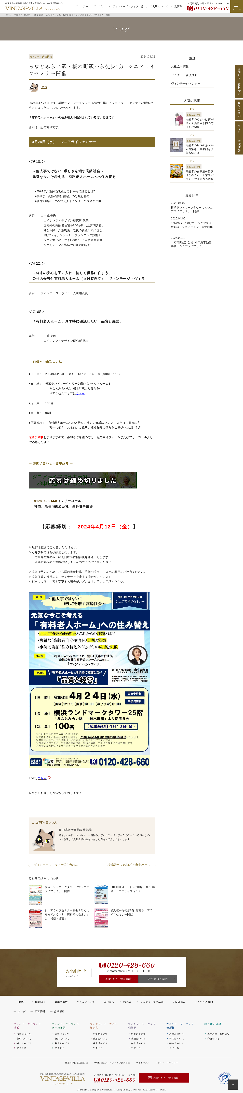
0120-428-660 (211, 8)
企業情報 (59, 1011)
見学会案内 (239, 110)
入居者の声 (179, 1002)
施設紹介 (40, 1002)
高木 (44, 87)
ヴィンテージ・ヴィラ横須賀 (180, 1026)
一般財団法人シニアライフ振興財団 (112, 1062)
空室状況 (109, 1002)
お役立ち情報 (180, 66)
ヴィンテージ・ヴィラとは (90, 6)
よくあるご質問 (204, 1002)
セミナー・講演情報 (184, 75)
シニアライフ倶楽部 (152, 1002)
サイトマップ (142, 1062)
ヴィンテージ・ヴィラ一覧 (127, 6)
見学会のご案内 (157, 979)
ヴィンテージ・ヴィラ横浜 (27, 1026)
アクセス (21, 1048)
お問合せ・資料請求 (118, 979)
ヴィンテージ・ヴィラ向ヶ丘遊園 (65, 1026)
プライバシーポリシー (166, 1062)
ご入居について (159, 6)
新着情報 (40, 1011)
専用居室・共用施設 (218, 1033)
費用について (24, 1038)
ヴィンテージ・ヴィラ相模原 (142, 1026)
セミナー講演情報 (239, 138)
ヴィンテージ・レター (186, 83)
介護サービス (214, 1038)
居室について (24, 1033)
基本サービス (24, 1043)
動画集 (178, 6)
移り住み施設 (212, 1024)
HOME (22, 1002)
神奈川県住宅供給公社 (76, 1062)
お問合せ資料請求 (239, 81)
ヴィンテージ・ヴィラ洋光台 (103, 1026)
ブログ (22, 1011)
